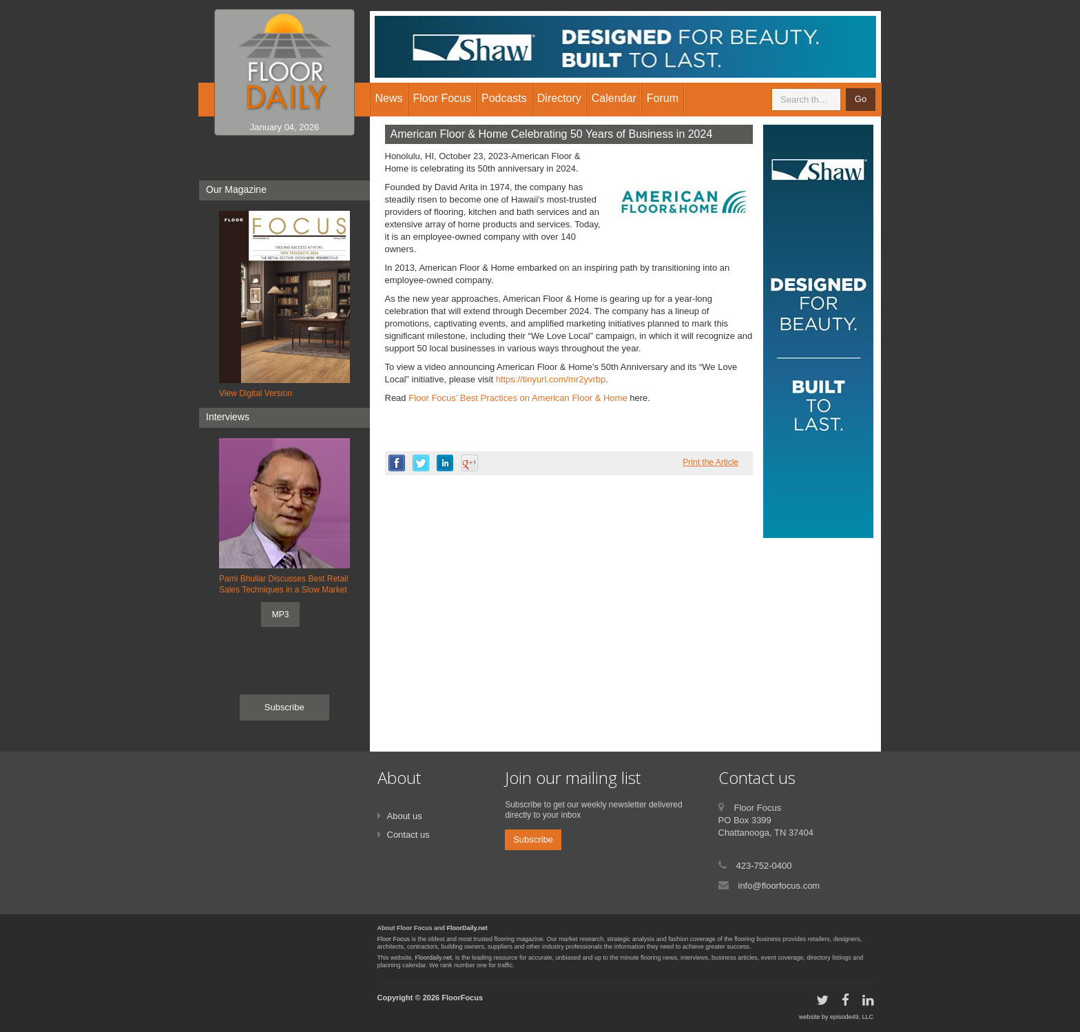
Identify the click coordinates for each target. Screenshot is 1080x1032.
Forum (662, 98)
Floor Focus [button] (442, 98)
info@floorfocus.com (779, 885)
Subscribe (284, 707)
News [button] (389, 98)
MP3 (280, 614)
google (469, 463)
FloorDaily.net (467, 928)
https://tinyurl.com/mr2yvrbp (551, 379)
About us (404, 816)
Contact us (408, 834)
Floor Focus (394, 939)
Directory (559, 98)
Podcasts (504, 98)
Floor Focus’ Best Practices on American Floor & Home (517, 398)
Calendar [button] (614, 98)
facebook (396, 463)
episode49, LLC (851, 1016)
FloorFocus (462, 997)
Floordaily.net (433, 957)
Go (860, 99)
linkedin (445, 463)
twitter (421, 463)
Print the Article (710, 462)
